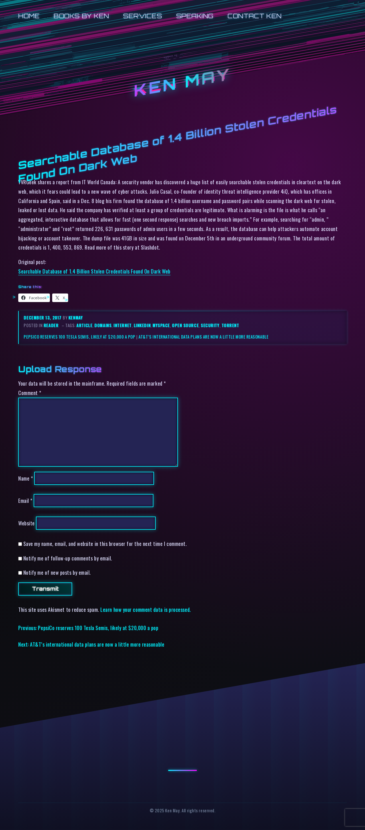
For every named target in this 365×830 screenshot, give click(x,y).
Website (26, 523)
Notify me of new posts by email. (57, 572)
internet (122, 325)
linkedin (142, 325)
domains (102, 325)
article (84, 325)
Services (142, 16)
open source (185, 325)
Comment (29, 392)
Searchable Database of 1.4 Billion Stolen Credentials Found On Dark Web (94, 271)
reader (51, 325)
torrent (230, 325)
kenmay (75, 318)
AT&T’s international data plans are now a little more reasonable (203, 337)
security (210, 325)
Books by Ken (81, 16)
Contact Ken (255, 16)
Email (25, 500)
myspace (161, 325)
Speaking (195, 16)
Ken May (182, 82)
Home (29, 16)
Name (25, 478)
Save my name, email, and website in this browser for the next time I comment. (105, 543)
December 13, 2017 (43, 318)
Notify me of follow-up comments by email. (67, 558)
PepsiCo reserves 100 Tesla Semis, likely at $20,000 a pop (79, 337)
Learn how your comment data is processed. (145, 609)
